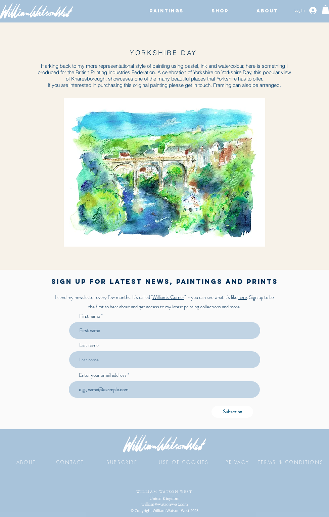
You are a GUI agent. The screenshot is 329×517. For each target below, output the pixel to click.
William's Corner (168, 297)
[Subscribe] (232, 412)
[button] (166, 10)
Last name (89, 345)
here (242, 297)
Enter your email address (103, 375)
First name (89, 316)
